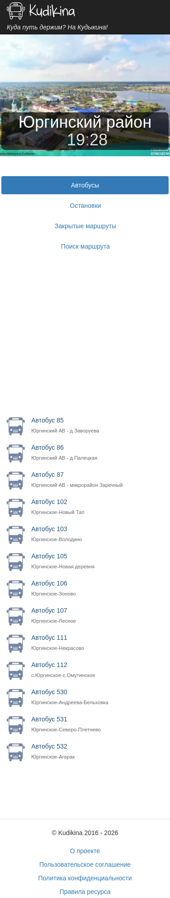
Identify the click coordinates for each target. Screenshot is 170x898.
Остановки (85, 205)
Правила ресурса (85, 891)
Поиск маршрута (85, 246)
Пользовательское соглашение (85, 864)
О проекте (85, 851)
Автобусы (85, 185)
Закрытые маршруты (86, 226)
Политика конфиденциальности (85, 878)
